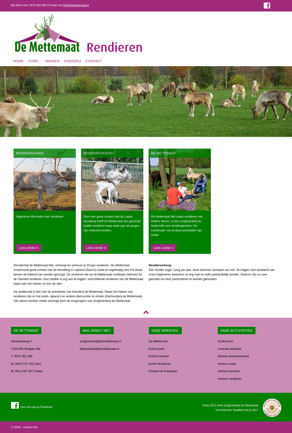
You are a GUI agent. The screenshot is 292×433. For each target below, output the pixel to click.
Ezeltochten (225, 341)
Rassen (52, 61)
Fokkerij (72, 61)
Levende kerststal (229, 349)
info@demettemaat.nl (76, 5)
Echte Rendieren (160, 363)
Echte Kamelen (159, 356)
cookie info (30, 427)
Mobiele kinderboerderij (233, 356)
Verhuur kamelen (229, 371)
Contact (94, 61)
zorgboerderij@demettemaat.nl (100, 341)
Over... (34, 61)
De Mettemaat (158, 341)
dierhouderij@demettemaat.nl (99, 349)
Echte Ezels (157, 349)
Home (18, 61)
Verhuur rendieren (230, 378)
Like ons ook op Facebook (32, 407)
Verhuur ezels (227, 363)
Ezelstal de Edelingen (163, 371)
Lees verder (28, 248)
